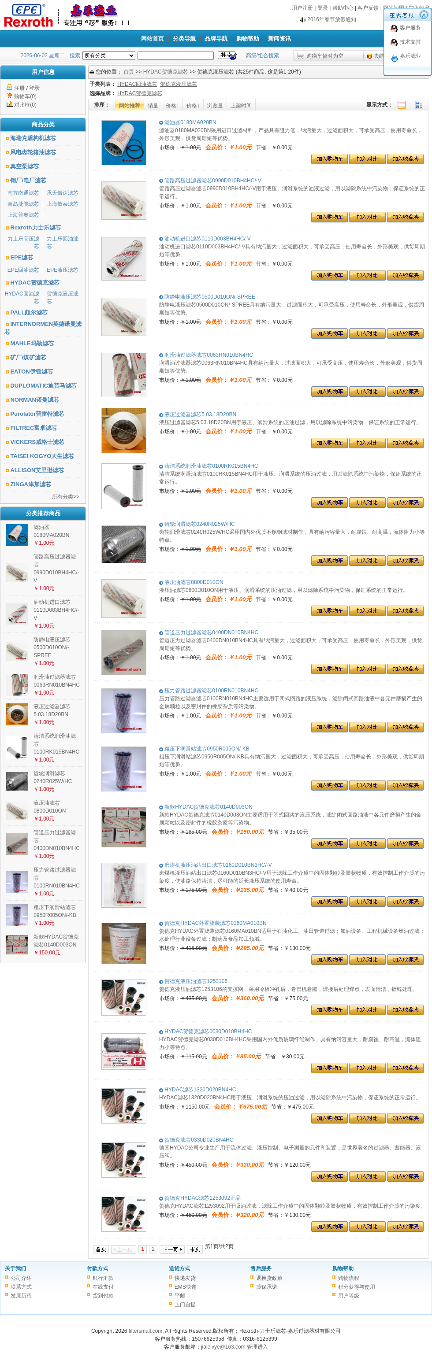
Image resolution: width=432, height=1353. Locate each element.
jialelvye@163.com (223, 1347)
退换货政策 (269, 1278)
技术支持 (410, 42)
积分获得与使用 (356, 1287)
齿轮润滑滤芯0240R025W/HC (197, 524)
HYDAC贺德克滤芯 (34, 282)
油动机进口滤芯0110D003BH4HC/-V (56, 610)
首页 (128, 72)
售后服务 (261, 1268)
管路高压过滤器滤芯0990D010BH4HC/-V (210, 180)
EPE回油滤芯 (23, 270)
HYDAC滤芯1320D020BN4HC (197, 1090)
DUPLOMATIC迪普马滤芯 (43, 385)
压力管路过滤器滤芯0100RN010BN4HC (208, 691)
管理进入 (257, 1347)
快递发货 (185, 1278)
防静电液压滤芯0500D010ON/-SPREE (52, 647)
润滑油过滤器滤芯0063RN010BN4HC (206, 355)
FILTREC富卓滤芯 (33, 428)
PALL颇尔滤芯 (29, 312)
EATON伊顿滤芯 (31, 371)
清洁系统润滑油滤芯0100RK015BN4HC (208, 466)
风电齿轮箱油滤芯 (33, 152)
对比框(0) (25, 105)
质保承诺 (266, 1287)
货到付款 (103, 1296)
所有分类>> (65, 497)
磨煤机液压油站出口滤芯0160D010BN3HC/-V (215, 865)
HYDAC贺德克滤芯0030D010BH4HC (205, 1031)
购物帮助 (247, 38)
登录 (322, 8)
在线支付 (103, 1287)
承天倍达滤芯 (62, 193)
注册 (19, 88)
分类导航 (184, 38)
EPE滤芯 (21, 257)
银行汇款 (103, 1278)
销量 (153, 106)
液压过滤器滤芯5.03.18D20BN (197, 414)
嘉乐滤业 (410, 56)
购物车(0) (25, 96)
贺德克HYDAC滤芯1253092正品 (200, 1198)
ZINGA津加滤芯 (30, 484)
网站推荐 (129, 106)
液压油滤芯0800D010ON (191, 582)
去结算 (382, 56)
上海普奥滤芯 (23, 215)
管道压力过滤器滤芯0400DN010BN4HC (208, 632)
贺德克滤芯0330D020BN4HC (196, 1140)
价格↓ (193, 106)
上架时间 (241, 106)
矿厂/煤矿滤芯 (28, 357)
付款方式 (97, 1268)
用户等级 (348, 1296)
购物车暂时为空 (324, 56)
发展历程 (21, 1296)
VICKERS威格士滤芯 (37, 442)
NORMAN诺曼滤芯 (34, 399)
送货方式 (179, 1268)
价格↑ (172, 106)
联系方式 (21, 1287)
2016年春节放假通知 (331, 21)
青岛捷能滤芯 (23, 204)
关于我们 (15, 1268)
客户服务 (410, 28)
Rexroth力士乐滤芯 (35, 227)
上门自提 (185, 1304)
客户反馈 (368, 8)
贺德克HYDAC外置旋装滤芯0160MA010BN (213, 923)
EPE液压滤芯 (62, 270)
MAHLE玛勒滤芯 (31, 343)
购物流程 (348, 1278)
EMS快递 (186, 1287)
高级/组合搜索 (262, 55)
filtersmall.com (146, 1331)
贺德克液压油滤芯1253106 (193, 981)
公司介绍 (21, 1278)
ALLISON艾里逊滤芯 (37, 470)
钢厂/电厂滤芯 (28, 180)
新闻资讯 (279, 38)
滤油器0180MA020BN (187, 122)
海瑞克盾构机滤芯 (33, 138)
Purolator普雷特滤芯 (37, 413)
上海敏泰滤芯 (62, 204)
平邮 (180, 1296)
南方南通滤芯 (23, 193)
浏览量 (215, 106)
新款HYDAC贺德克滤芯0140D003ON (206, 807)
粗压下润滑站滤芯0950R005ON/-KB (204, 749)
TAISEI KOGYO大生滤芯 (42, 456)
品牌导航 (216, 38)
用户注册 (302, 8)
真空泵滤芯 (24, 166)
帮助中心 (343, 8)
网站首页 (152, 38)
